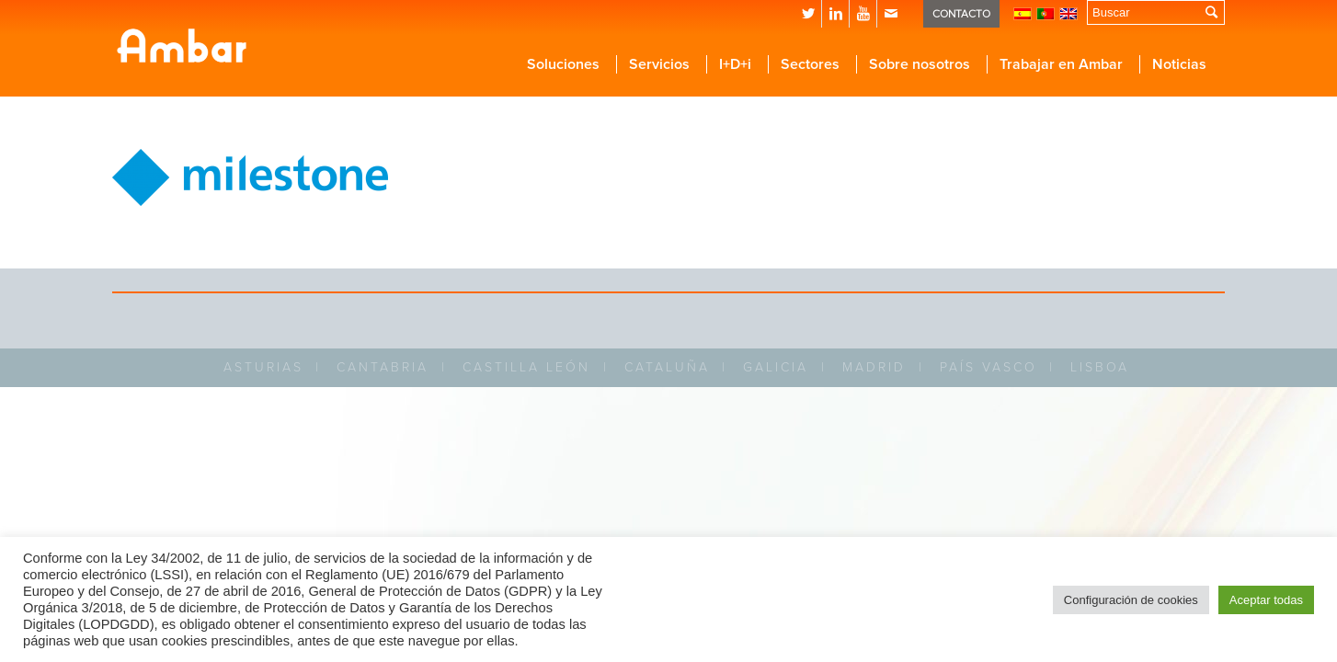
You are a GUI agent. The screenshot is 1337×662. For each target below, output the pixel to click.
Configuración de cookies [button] (1131, 600)
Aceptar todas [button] (1266, 600)
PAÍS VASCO (988, 367)
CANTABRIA (383, 367)
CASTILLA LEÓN (526, 367)
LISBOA (1099, 367)
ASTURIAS (263, 367)
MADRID (874, 367)
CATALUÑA (667, 367)
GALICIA (775, 367)
